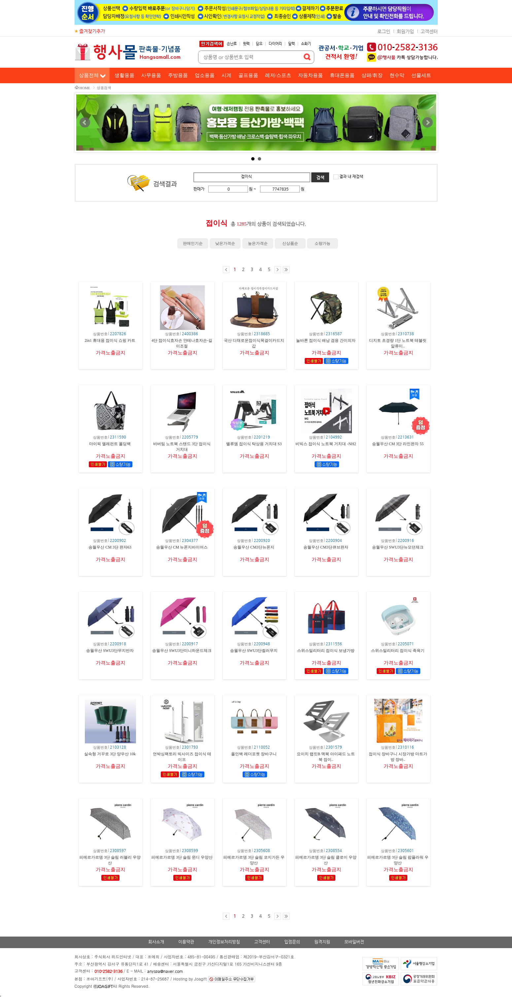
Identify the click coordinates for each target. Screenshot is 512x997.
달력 (291, 44)
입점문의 (292, 941)
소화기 (306, 44)
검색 (320, 177)
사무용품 (151, 75)
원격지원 (322, 941)
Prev (85, 122)
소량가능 (322, 243)
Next (427, 122)
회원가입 (405, 31)
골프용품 (248, 75)
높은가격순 (258, 243)
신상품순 (290, 243)
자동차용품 (310, 75)
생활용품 (124, 75)
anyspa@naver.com (165, 971)
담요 (259, 44)
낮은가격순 (225, 243)
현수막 (397, 75)
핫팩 (246, 44)
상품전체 (89, 75)
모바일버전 (354, 941)
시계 (226, 75)
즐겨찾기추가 (92, 31)
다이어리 (275, 44)
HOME (85, 88)
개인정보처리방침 (224, 941)
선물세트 (421, 75)
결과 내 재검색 (350, 176)
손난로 (232, 44)
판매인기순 (193, 243)
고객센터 (429, 31)
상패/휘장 (372, 75)
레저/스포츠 (278, 75)
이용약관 (186, 941)
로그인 (383, 31)
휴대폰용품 (342, 75)
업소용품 (205, 75)
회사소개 (156, 941)
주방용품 (178, 75)
